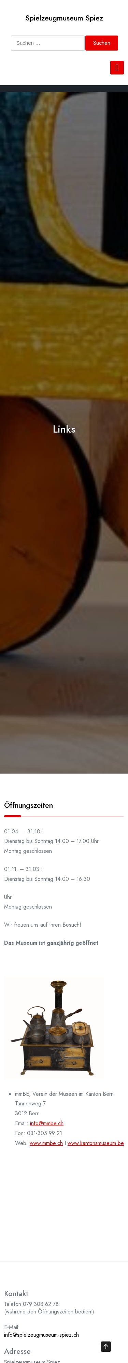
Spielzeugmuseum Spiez (64, 18)
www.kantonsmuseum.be (96, 1143)
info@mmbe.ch (46, 1123)
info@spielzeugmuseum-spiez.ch (41, 1335)
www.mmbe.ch (46, 1143)
